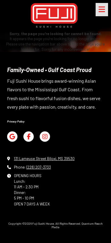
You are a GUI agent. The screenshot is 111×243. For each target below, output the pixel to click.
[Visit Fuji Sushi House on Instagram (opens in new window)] (45, 136)
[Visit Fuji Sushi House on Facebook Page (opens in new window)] (28, 136)
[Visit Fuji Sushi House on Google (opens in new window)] (12, 136)
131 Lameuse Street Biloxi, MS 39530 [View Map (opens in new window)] (44, 158)
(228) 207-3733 (38, 167)
